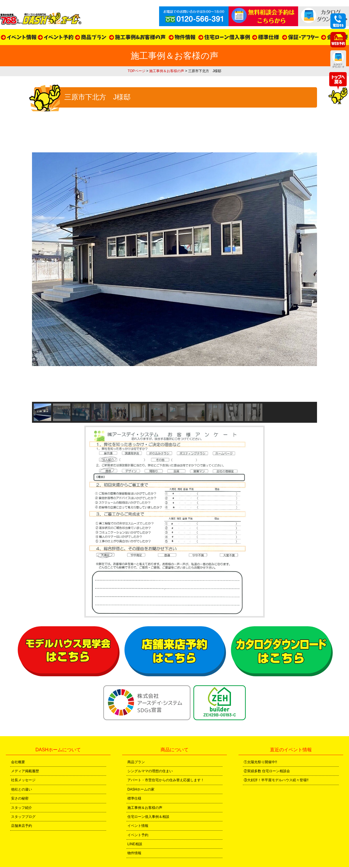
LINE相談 (134, 844)
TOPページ (136, 71)
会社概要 (18, 762)
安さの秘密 (20, 798)
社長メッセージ (23, 780)
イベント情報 (137, 826)
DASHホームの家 (140, 789)
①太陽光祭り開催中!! (260, 762)
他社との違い (21, 789)
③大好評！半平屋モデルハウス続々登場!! (276, 780)
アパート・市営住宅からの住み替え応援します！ (165, 780)
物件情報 (134, 853)
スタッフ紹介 (21, 808)
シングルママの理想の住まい (150, 771)
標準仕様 (134, 798)
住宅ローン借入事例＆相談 (148, 817)
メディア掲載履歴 (25, 771)
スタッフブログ (23, 817)
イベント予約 (137, 835)
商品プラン (136, 762)
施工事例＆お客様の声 (166, 71)
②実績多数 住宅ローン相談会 (267, 771)
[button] (42, 412)
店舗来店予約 (21, 826)
